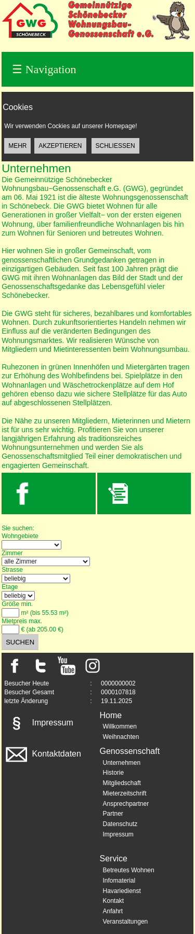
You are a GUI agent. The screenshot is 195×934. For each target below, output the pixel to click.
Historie (113, 772)
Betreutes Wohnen (128, 870)
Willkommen (120, 726)
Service (113, 858)
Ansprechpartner (126, 803)
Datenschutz (120, 824)
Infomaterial (119, 880)
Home (111, 715)
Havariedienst (122, 891)
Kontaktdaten (42, 753)
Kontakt (113, 900)
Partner (113, 813)
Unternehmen (122, 762)
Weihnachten (121, 736)
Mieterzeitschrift (125, 793)
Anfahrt (113, 911)
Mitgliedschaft (122, 783)
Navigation (44, 69)
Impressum (38, 722)
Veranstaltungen (125, 921)
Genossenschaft (130, 751)
